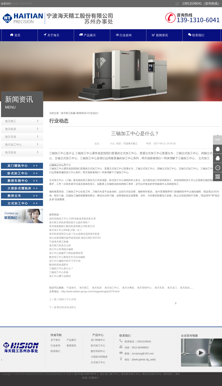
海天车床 (10, 136)
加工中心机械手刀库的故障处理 (66, 253)
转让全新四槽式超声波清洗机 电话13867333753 (75, 237)
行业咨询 (124, 35)
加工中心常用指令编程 (61, 249)
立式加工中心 (98, 362)
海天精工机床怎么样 (60, 245)
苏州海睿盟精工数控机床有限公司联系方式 (72, 226)
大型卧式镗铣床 (99, 356)
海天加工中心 (13, 144)
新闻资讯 (160, 35)
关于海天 (51, 35)
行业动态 (92, 113)
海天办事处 (128, 287)
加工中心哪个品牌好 (60, 276)
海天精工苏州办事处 (21, 3)
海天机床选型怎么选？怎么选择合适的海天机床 (74, 233)
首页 (15, 35)
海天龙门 (172, 287)
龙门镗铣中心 (98, 340)
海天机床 (10, 129)
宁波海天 (71, 287)
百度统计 (94, 377)
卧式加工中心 (98, 345)
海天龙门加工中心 (109, 374)
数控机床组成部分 (58, 264)
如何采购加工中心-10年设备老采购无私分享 (72, 218)
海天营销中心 (144, 287)
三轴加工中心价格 (58, 272)
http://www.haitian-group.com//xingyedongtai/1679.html (90, 291)
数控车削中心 (98, 351)
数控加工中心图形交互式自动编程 (67, 257)
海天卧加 (10, 152)
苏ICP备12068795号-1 (86, 374)
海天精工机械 (68, 113)
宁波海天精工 (130, 143)
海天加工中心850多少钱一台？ (65, 230)
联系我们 (196, 35)
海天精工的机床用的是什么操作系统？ (69, 222)
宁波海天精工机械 (58, 241)
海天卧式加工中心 (130, 374)
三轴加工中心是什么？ (61, 268)
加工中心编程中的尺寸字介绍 (64, 260)
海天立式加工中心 (152, 374)
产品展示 (87, 35)
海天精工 (10, 121)
